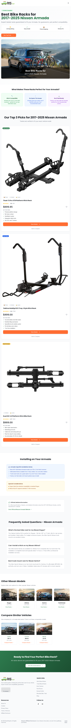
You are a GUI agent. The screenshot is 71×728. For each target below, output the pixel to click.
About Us (3, 703)
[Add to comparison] (66, 206)
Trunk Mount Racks (41, 683)
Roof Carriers (40, 686)
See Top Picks (9, 35)
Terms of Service (5, 710)
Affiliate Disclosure (5, 713)
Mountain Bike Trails (42, 693)
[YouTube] (42, 704)
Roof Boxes (40, 688)
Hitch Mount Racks (41, 681)
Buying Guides (40, 691)
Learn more (66, 721)
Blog (38, 696)
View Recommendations (35, 665)
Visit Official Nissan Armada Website (20, 509)
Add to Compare (35, 228)
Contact (3, 706)
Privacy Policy (4, 708)
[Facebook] (38, 704)
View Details (35, 224)
